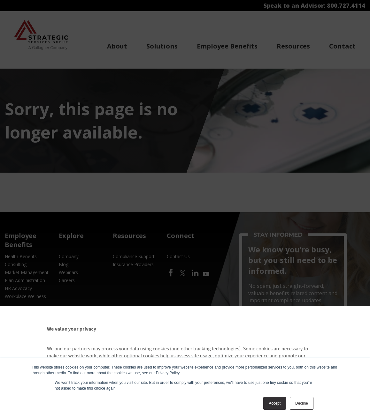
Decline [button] (301, 403)
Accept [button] (275, 403)
